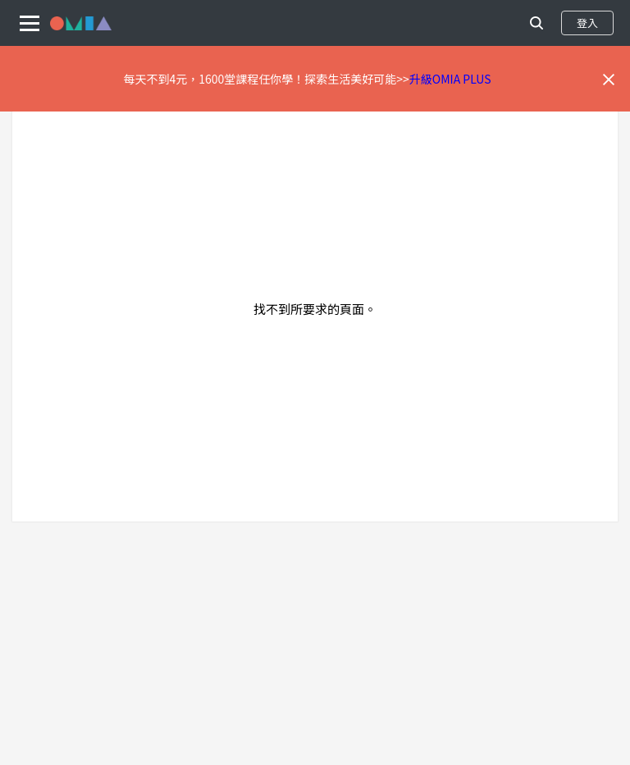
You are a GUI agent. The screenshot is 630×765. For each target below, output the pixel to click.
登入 (587, 22)
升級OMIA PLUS (450, 79)
